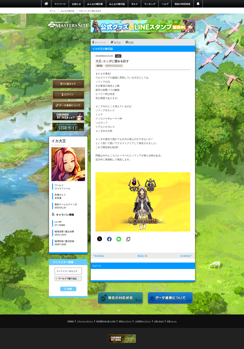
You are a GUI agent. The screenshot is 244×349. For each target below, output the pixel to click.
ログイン (68, 94)
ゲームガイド (68, 126)
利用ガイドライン (125, 321)
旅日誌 (117, 42)
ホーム (53, 10)
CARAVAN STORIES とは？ (68, 116)
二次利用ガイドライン (143, 321)
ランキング (149, 3)
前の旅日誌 (99, 255)
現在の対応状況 (182, 3)
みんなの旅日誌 (117, 3)
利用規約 (70, 321)
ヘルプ (165, 3)
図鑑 (131, 42)
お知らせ (76, 3)
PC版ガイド (68, 83)
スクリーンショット (114, 65)
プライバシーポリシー (85, 321)
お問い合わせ (159, 321)
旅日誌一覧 (142, 255)
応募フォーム (172, 321)
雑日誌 (99, 65)
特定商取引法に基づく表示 (106, 321)
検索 (69, 289)
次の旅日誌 (185, 255)
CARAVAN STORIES (122, 338)
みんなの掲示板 (95, 3)
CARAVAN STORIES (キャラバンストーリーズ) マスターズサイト (68, 25)
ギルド (134, 3)
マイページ (60, 3)
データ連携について (68, 105)
